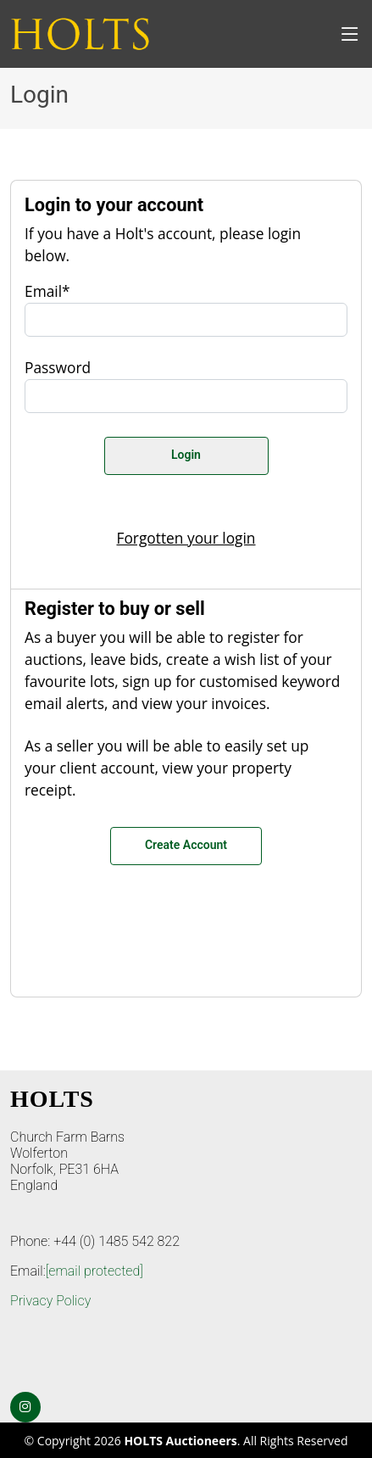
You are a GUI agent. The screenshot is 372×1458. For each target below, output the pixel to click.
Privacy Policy (50, 1301)
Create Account (186, 845)
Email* (47, 291)
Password (58, 367)
